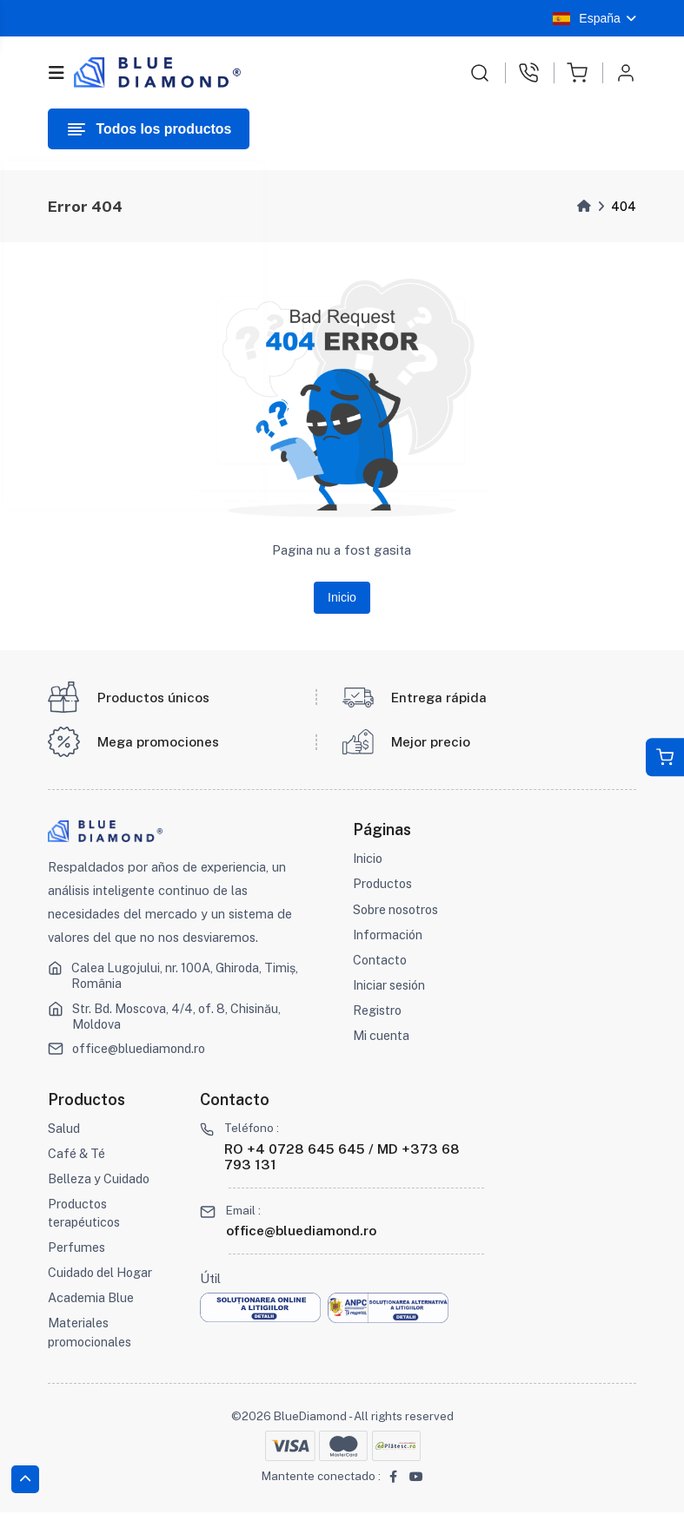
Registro (377, 1011)
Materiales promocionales (91, 1335)
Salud (64, 1129)
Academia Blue (92, 1300)
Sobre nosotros (398, 911)
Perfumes (76, 1249)
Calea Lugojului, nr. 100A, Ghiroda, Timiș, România (187, 978)
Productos (384, 886)
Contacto (380, 961)
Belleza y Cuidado (101, 1180)
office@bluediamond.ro (141, 1050)
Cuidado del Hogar (103, 1274)
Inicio (341, 598)
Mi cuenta (381, 1037)
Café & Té (77, 1155)
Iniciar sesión (390, 986)
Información (388, 936)
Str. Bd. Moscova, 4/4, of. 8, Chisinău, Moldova (180, 1018)
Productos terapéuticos (85, 1215)
